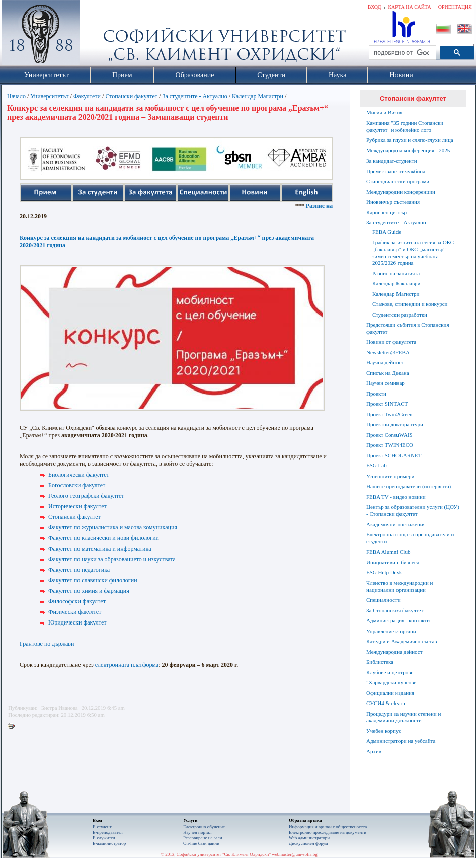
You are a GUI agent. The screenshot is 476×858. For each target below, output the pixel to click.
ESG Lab (376, 465)
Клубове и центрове (389, 672)
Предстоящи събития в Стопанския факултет (407, 328)
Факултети (87, 96)
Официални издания (390, 693)
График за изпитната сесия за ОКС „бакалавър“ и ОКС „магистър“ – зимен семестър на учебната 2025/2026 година (413, 252)
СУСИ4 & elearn (385, 703)
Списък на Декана (387, 373)
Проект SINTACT (387, 404)
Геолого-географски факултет (86, 495)
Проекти (376, 394)
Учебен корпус (383, 731)
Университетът (49, 96)
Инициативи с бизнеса (392, 562)
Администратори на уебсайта (400, 741)
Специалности (383, 600)
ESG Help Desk (384, 572)
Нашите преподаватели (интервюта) (408, 486)
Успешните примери (390, 476)
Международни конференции (400, 192)
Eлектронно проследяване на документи (327, 832)
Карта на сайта (409, 7)
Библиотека (379, 662)
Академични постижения (396, 524)
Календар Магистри (257, 96)
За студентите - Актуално (194, 96)
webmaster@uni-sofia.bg (295, 854)
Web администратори (309, 837)
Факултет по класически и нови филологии (103, 537)
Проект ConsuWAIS (389, 435)
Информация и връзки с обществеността (328, 826)
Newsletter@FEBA (388, 352)
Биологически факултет (78, 474)
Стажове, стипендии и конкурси (409, 304)
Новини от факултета (391, 342)
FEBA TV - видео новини (396, 497)
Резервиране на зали (202, 837)
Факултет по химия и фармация (88, 590)
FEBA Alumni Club (388, 552)
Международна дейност (394, 652)
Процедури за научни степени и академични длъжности (403, 717)
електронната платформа (126, 664)
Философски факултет (77, 601)
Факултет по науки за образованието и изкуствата (112, 559)
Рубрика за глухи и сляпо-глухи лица (409, 140)
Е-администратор (109, 843)
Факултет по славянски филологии (92, 580)
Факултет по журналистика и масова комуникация (112, 527)
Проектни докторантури (394, 424)
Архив (373, 751)
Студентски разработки (399, 314)
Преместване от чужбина (395, 171)
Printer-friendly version (13, 726)
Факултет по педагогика (79, 569)
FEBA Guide (386, 232)
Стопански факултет (131, 96)
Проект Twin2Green (389, 414)
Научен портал (197, 832)
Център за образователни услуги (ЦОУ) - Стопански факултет (412, 510)
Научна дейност (385, 362)
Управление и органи (391, 631)
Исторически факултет (77, 506)
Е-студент (102, 826)
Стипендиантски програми (397, 181)
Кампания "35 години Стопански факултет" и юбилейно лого (404, 126)
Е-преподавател (108, 832)
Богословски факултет (76, 485)
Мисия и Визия (384, 112)
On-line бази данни (201, 843)
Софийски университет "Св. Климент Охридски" (98, 35)
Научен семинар (385, 383)
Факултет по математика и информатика (99, 548)
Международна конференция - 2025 (408, 150)
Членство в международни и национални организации (399, 586)
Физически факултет (74, 611)
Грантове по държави (47, 643)
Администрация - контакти (398, 620)
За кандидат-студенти (391, 161)
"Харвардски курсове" (392, 682)
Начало (16, 96)
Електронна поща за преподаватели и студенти (410, 537)
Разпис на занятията (396, 273)
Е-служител (104, 837)
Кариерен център (386, 212)
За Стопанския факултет (394, 610)
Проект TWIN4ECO (389, 445)
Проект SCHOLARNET (393, 455)
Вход (374, 7)
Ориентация (455, 7)
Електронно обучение (204, 826)
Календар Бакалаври (396, 283)
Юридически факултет (77, 622)
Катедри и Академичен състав (401, 641)
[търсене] (401, 52)
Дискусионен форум (308, 843)
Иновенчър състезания (393, 202)
